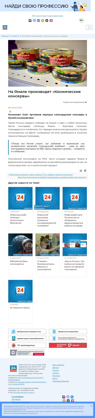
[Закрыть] (91, 406)
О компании (17, 397)
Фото (55, 378)
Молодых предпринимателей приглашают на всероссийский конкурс (52, 177)
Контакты (16, 399)
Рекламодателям (61, 381)
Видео (56, 368)
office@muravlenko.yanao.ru (24, 392)
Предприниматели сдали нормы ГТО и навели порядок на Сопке (41, 175)
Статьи (56, 373)
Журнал (56, 376)
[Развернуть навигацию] (89, 27)
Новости (15, 36)
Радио (56, 370)
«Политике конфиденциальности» (25, 413)
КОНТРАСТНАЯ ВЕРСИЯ (47, 16)
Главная (5, 36)
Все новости (58, 365)
